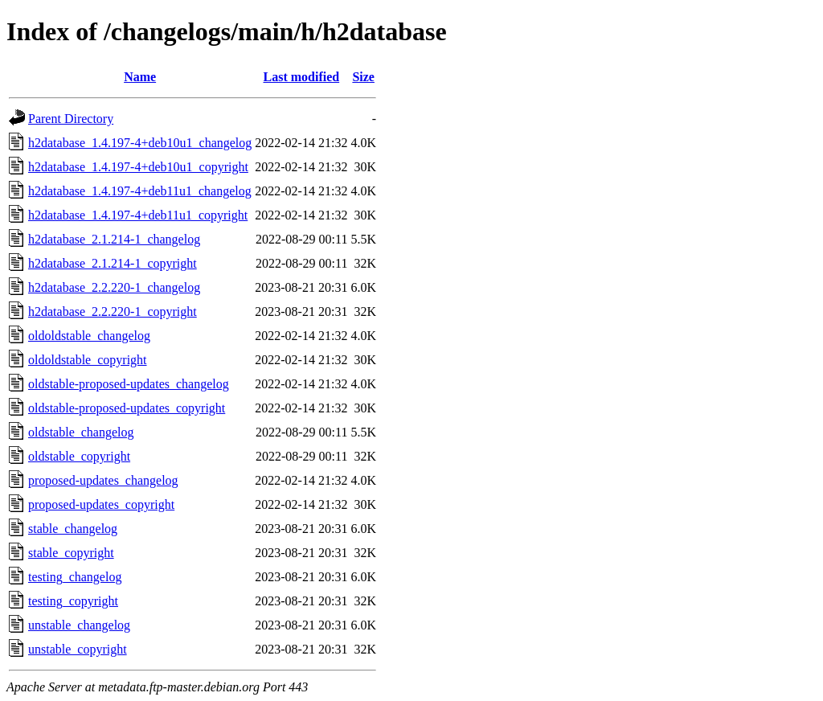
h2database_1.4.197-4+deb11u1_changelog (140, 191)
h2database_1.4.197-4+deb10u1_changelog (140, 143)
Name (140, 77)
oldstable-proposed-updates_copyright (126, 408)
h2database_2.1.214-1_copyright (112, 263)
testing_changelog (74, 577)
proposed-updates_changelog (103, 480)
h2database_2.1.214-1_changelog (114, 239)
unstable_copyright (77, 649)
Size (363, 77)
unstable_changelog (79, 625)
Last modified (302, 77)
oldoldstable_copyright (87, 360)
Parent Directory (70, 118)
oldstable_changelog (81, 432)
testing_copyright (73, 601)
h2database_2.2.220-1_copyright (112, 311)
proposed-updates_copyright (101, 504)
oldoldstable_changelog (89, 335)
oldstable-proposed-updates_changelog (128, 384)
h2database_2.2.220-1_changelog (114, 287)
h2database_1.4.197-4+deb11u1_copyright (138, 215)
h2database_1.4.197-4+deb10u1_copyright (138, 167)
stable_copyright (71, 553)
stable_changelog (72, 528)
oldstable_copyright (79, 456)
